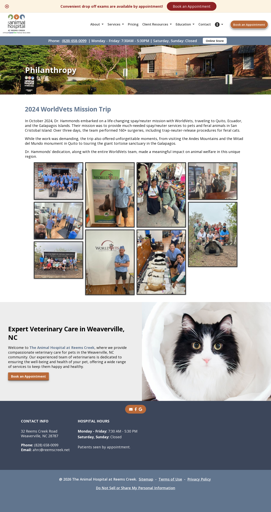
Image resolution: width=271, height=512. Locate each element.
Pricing (133, 24)
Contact (204, 24)
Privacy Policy (199, 479)
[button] (219, 24)
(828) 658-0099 (74, 40)
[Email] (131, 409)
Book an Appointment (192, 6)
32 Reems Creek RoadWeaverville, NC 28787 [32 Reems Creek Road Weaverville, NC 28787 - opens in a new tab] (39, 433)
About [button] (95, 24)
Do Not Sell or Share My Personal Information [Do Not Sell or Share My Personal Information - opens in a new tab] (135, 488)
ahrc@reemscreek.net (45, 449)
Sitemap (146, 479)
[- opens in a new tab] (136, 409)
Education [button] (183, 24)
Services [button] (114, 24)
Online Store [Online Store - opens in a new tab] (215, 41)
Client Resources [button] (155, 24)
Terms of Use (170, 479)
